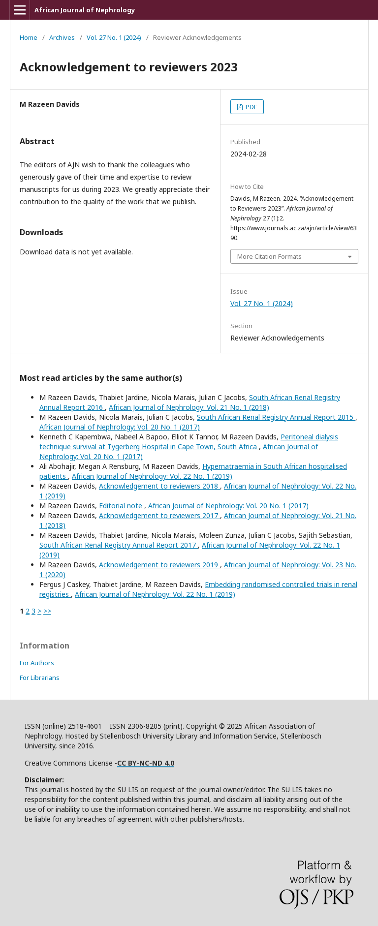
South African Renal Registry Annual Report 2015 (276, 417)
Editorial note (121, 505)
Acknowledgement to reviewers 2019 (159, 564)
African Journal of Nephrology (84, 9)
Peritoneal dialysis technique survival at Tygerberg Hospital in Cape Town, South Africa (188, 441)
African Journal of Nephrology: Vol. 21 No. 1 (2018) (189, 407)
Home (28, 37)
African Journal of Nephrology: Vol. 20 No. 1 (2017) (119, 427)
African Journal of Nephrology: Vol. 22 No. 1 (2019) (152, 476)
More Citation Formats (269, 256)
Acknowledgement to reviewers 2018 (159, 486)
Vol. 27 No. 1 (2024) (114, 37)
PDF (250, 106)
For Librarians (40, 677)
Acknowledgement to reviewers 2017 (159, 515)
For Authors (37, 662)
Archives (62, 37)
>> (47, 611)
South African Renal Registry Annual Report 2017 (118, 545)
